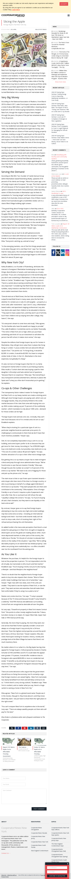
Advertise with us (12, 875)
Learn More (16, 10)
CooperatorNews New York (39, 842)
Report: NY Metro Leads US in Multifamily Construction (60, 226)
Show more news (60, 82)
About (4, 822)
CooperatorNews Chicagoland (36, 829)
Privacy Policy (5, 876)
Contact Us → (6, 853)
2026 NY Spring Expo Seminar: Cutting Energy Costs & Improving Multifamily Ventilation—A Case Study (59, 96)
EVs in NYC (60, 208)
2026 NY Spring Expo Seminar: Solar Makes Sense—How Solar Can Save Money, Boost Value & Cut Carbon (60, 140)
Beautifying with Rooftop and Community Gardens (59, 157)
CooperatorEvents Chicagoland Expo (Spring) (59, 855)
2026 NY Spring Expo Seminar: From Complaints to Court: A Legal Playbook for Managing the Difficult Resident (59, 128)
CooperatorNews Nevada (39, 833)
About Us (3, 875)
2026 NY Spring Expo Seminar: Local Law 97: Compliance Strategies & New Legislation (59, 118)
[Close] (64, 4)
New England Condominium (39, 851)
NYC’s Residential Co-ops (58, 192)
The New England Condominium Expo (57, 845)
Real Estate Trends (41, 29)
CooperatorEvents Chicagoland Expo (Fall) (58, 850)
